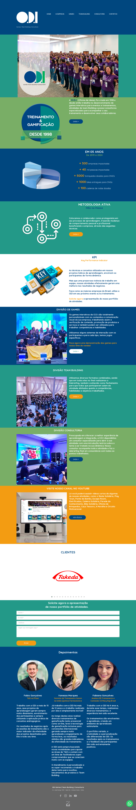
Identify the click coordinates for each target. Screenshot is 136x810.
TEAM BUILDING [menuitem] (84, 14)
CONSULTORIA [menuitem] (99, 14)
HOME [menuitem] (49, 14)
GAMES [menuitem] (71, 14)
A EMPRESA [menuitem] (60, 14)
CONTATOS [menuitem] (113, 14)
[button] (76, 121)
